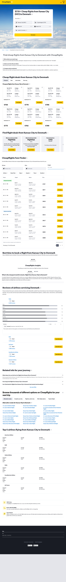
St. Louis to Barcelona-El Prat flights (51, 416)
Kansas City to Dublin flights (29, 410)
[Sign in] (61, 3)
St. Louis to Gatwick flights (8, 407)
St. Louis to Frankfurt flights (49, 405)
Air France (11, 344)
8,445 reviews (12, 303)
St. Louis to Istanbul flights (49, 419)
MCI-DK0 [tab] (30, 271)
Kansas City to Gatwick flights (9, 412)
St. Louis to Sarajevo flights (49, 417)
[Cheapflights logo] (6, 2)
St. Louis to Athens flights (48, 410)
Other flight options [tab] (41, 398)
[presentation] (32, 14)
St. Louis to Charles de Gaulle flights (10, 416)
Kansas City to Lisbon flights (29, 423)
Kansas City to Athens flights (9, 421)
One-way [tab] (25, 80)
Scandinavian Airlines (13, 352)
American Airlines (12, 359)
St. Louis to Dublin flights (8, 410)
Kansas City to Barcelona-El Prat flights (11, 423)
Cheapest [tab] (6, 80)
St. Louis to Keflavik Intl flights (29, 419)
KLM (10, 336)
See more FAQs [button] (33, 387)
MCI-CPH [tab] (33, 259)
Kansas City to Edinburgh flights (30, 417)
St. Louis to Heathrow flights (9, 405)
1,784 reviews (12, 356)
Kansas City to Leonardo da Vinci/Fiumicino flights (52, 413)
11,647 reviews (12, 363)
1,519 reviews (12, 340)
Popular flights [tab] (51, 398)
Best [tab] (11, 80)
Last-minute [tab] (17, 80)
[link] (12, 149)
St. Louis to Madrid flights (8, 419)
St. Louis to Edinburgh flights (49, 421)
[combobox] (18, 18)
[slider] (64, 169)
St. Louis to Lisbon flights (8, 417)
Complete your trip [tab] (18, 398)
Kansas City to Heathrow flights (30, 405)
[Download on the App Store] (35, 545)
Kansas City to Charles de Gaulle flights (31, 416)
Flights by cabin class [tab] (29, 398)
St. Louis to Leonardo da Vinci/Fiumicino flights (52, 408)
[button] (23, 26)
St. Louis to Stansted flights (29, 407)
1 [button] (57, 245)
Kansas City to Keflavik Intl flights (50, 423)
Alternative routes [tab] (7, 398)
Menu (63, 2)
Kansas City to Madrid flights (29, 421)
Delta (10, 299)
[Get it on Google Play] (30, 545)
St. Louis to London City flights (29, 412)
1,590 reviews (12, 348)
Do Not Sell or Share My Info (28, 542)
